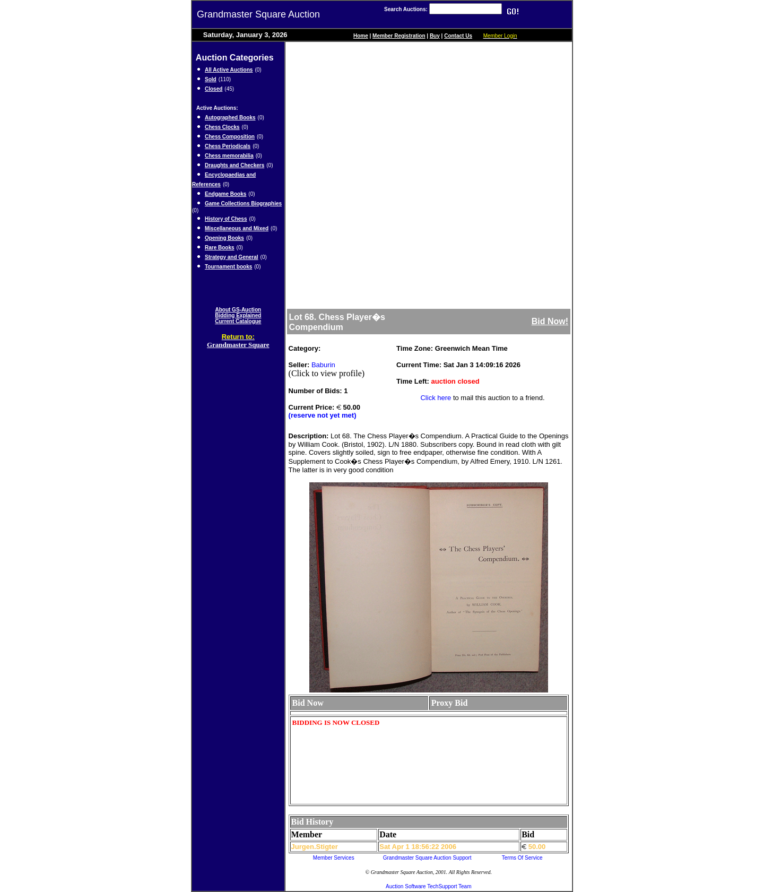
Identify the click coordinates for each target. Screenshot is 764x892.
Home (360, 36)
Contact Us (458, 36)
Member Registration (398, 36)
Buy (435, 36)
